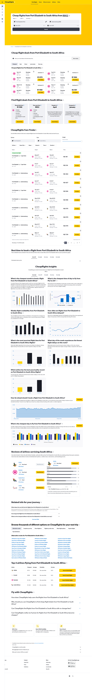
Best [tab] (23, 64)
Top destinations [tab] (18, 516)
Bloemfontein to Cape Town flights (44, 532)
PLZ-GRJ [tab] (54, 241)
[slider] (84, 141)
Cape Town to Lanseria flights (43, 527)
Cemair (22, 470)
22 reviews (23, 474)
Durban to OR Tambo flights (43, 529)
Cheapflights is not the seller (49, 632)
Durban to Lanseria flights (43, 530)
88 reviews (23, 451)
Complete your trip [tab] (30, 513)
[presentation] (71, 15)
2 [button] (70, 227)
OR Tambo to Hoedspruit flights (21, 536)
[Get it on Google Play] (74, 647)
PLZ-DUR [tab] (60, 241)
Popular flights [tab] (74, 513)
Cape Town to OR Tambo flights (21, 525)
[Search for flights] (2, 6)
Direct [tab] (28, 64)
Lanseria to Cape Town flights (66, 523)
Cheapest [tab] (17, 64)
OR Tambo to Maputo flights (43, 542)
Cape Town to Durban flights (20, 529)
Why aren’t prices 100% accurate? (49, 637)
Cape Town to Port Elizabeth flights (45, 538)
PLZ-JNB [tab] (42, 241)
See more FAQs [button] (38, 504)
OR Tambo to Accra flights (66, 538)
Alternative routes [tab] (19, 513)
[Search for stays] (2, 9)
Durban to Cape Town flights (20, 527)
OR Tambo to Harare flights (66, 529)
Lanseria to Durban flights (43, 525)
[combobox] (17, 18)
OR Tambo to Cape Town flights (21, 523)
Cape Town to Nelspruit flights (20, 538)
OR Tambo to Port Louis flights (66, 525)
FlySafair (23, 454)
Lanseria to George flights (66, 536)
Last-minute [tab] (35, 64)
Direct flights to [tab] (40, 513)
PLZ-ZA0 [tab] (37, 259)
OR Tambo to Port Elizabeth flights (21, 530)
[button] (2, 2)
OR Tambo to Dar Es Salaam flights (44, 540)
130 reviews (23, 458)
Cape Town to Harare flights (20, 534)
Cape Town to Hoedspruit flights (21, 532)
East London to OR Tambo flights (21, 542)
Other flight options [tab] (63, 513)
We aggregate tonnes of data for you (49, 634)
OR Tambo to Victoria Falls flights (67, 542)
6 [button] (79, 227)
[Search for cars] (2, 12)
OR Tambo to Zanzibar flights (66, 527)
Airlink (22, 447)
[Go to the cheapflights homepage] (10, 2)
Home (14, 46)
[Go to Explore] (2, 15)
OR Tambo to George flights (66, 530)
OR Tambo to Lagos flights (66, 540)
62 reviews (23, 466)
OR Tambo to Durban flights (43, 523)
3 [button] (73, 227)
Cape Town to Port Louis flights (67, 534)
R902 (68, 15)
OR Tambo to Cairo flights (42, 534)
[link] (22, 121)
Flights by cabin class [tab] (51, 513)
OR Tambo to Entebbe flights (66, 532)
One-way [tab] (43, 64)
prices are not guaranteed (41, 627)
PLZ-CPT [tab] (36, 241)
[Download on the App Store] (74, 651)
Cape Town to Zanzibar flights (20, 540)
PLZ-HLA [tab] (48, 241)
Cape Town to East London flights (44, 536)
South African (24, 462)
